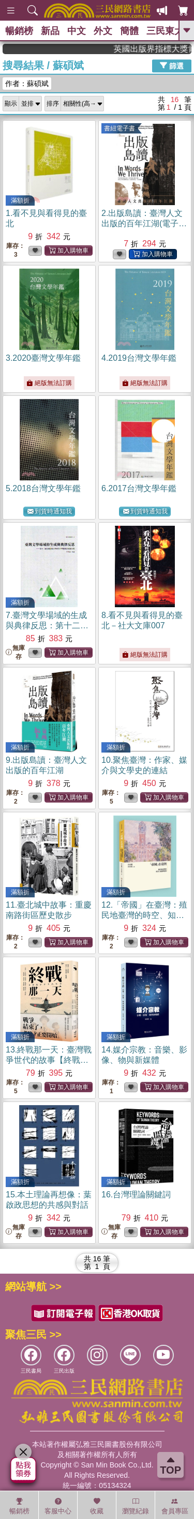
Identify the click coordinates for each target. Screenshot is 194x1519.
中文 (76, 31)
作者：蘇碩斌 (27, 83)
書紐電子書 (119, 128)
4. (138, 358)
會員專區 (174, 1506)
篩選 (172, 65)
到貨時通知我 (49, 511)
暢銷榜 (19, 31)
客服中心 (57, 1506)
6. (138, 488)
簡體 (129, 31)
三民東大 (165, 31)
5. (43, 488)
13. (49, 1060)
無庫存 (15, 652)
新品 (50, 31)
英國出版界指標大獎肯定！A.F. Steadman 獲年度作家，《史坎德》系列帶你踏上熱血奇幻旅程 (162, 48)
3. (43, 358)
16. (136, 1194)
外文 (103, 31)
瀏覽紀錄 (135, 1506)
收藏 (96, 1506)
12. (144, 915)
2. (144, 223)
